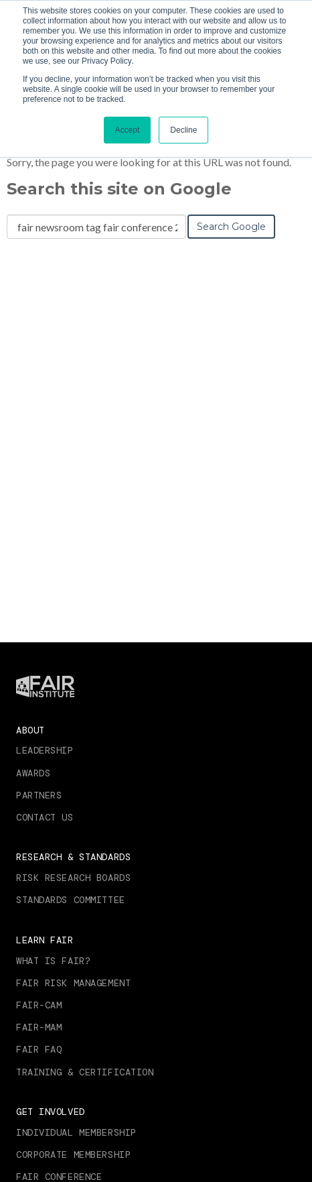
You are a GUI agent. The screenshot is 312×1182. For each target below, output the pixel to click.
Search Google (231, 227)
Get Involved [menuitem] (50, 1112)
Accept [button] (127, 130)
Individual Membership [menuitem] (76, 1132)
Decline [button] (183, 130)
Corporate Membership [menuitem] (73, 1154)
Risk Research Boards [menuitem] (73, 878)
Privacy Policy (107, 61)
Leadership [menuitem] (45, 750)
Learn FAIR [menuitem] (45, 940)
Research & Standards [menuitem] (73, 857)
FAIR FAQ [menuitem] (39, 1049)
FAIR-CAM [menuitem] (39, 1005)
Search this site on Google (119, 188)
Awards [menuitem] (33, 773)
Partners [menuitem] (39, 795)
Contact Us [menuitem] (45, 817)
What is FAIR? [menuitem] (53, 961)
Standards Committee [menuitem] (70, 900)
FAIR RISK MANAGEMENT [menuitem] (73, 983)
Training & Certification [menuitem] (84, 1072)
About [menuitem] (30, 730)
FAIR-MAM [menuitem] (39, 1027)
